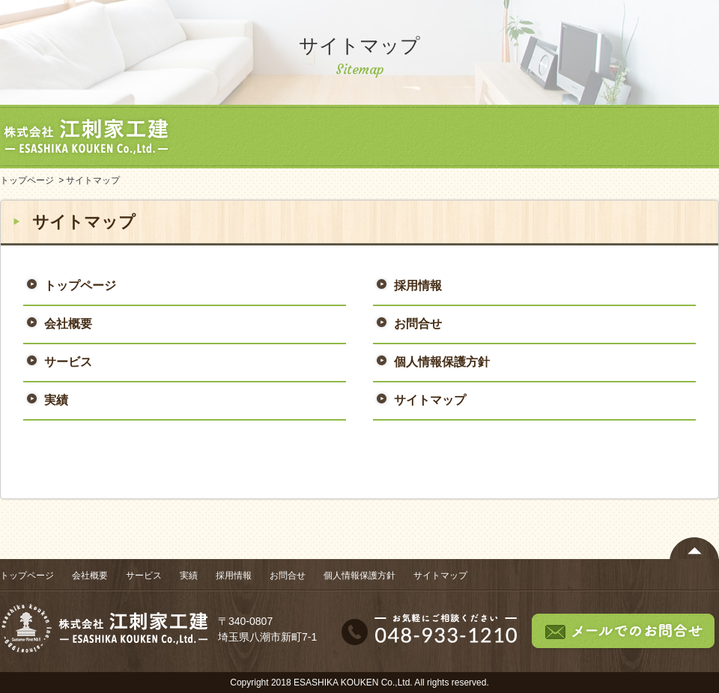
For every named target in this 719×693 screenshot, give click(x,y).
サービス (404, 136)
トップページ (225, 136)
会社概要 (315, 136)
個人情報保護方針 (442, 361)
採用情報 (584, 136)
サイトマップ (430, 400)
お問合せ (674, 136)
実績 (494, 136)
